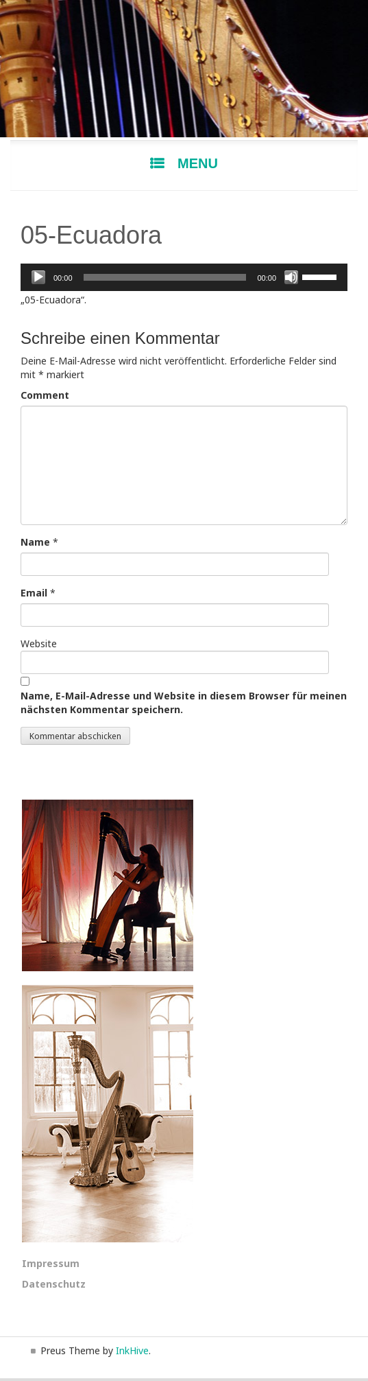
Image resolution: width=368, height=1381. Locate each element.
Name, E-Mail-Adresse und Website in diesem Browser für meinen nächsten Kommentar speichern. (184, 702)
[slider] (165, 277)
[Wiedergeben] (38, 277)
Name (35, 541)
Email (34, 592)
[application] (184, 277)
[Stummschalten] (291, 277)
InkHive (132, 1350)
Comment (45, 395)
